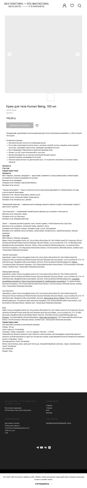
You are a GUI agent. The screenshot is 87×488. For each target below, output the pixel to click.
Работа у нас (10, 430)
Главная (49, 405)
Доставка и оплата (12, 423)
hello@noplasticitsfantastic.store (58, 423)
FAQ (6, 433)
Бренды (49, 413)
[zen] (49, 447)
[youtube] (41, 447)
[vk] (45, 447)
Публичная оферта (12, 426)
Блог (48, 410)
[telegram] (37, 447)
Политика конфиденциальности (17, 428)
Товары (49, 408)
